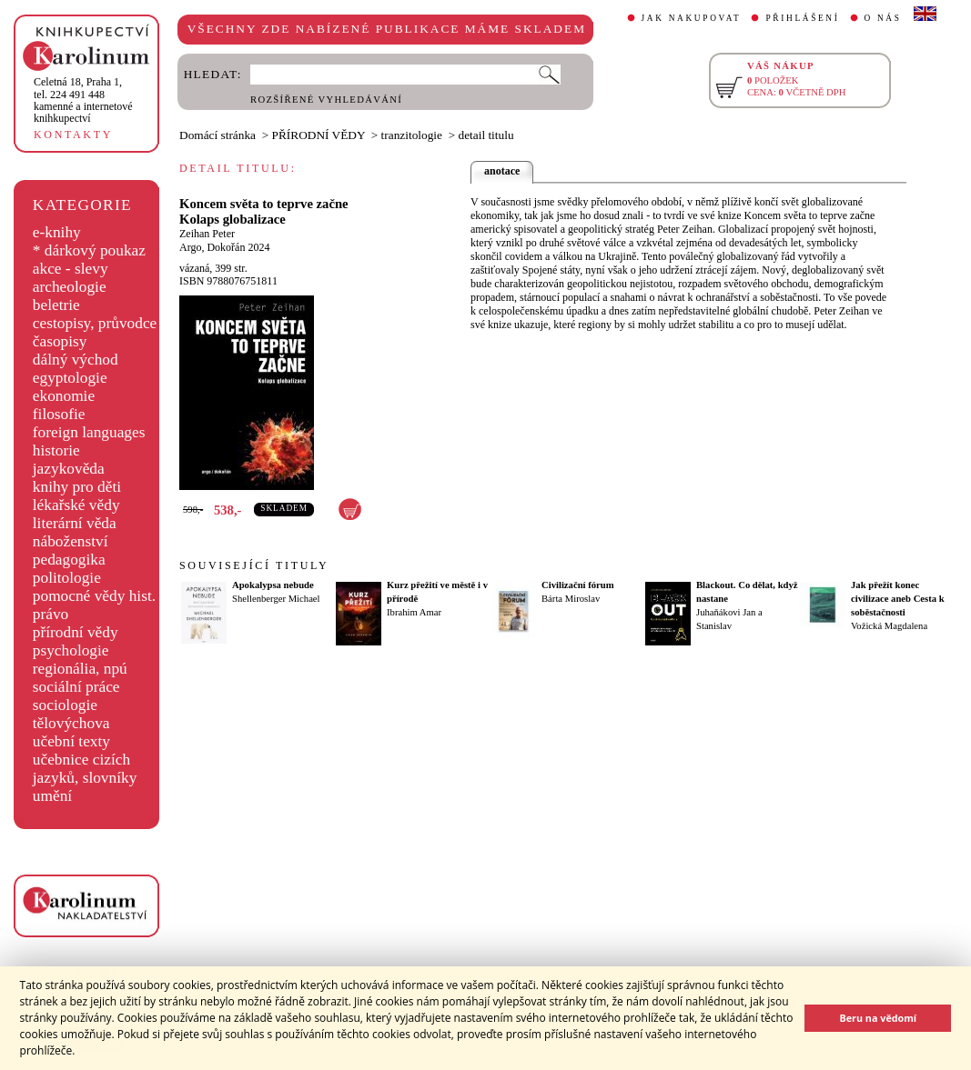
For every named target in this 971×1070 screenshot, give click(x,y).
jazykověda (69, 468)
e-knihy (57, 232)
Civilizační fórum (577, 585)
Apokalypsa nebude (273, 585)
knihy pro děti (77, 486)
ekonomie (64, 396)
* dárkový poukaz (89, 250)
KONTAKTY (73, 134)
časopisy (60, 341)
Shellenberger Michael (276, 599)
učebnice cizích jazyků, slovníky (85, 768)
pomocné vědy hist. (94, 596)
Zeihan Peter (207, 233)
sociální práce (76, 686)
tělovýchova (71, 723)
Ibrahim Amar (414, 612)
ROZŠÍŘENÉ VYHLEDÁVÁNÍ (326, 100)
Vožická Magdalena (889, 626)
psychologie (71, 650)
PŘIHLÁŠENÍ (802, 18)
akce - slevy (70, 268)
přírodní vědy (75, 632)
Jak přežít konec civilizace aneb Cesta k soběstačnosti (898, 598)
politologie (67, 577)
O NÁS (883, 18)
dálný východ (75, 359)
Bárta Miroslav (570, 599)
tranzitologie (411, 135)
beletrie (56, 305)
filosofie (59, 414)
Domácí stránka (217, 135)
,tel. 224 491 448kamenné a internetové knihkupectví (83, 100)
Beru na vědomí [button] (877, 1018)
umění (52, 796)
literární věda (74, 523)
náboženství (70, 541)
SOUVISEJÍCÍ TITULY (254, 565)
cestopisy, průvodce (95, 323)
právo (50, 614)
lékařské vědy (76, 505)
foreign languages (89, 432)
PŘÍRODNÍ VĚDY (319, 135)
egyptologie (70, 377)
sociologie (65, 705)
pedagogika (69, 559)
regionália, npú (80, 668)
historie (56, 450)
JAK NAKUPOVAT (692, 18)
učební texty (71, 741)
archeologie (69, 286)
